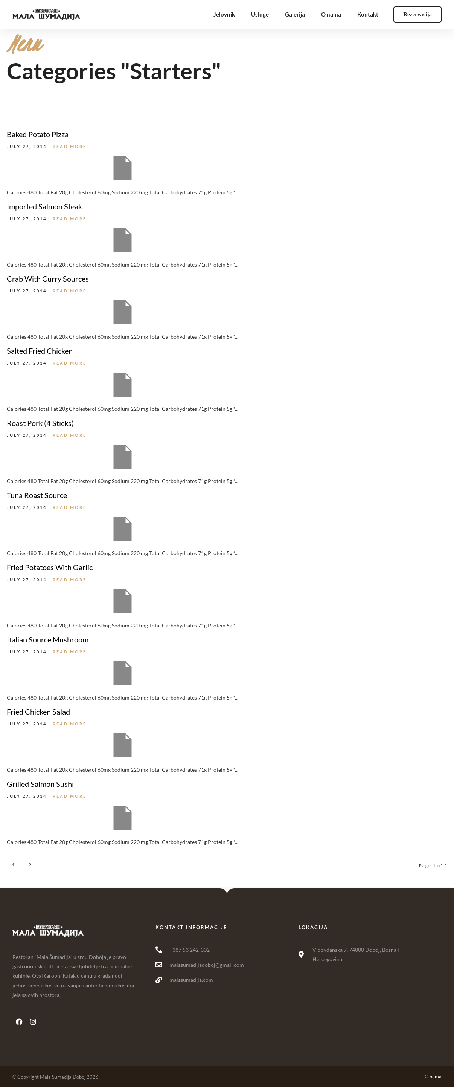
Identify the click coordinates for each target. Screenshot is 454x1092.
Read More (70, 146)
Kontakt (367, 14)
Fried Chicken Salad (38, 711)
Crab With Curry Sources (48, 278)
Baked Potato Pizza (38, 134)
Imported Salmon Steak (44, 206)
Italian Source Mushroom (47, 639)
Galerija (295, 14)
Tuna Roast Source (37, 495)
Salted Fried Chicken (40, 350)
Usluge (260, 14)
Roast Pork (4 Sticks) (40, 422)
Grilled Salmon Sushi (40, 783)
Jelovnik (224, 14)
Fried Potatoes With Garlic (50, 567)
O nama (331, 14)
